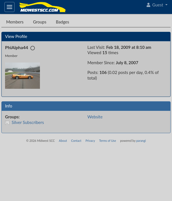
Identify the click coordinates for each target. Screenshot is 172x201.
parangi (141, 140)
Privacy (90, 140)
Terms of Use (107, 140)
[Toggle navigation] (9, 7)
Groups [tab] (39, 21)
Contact (76, 140)
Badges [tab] (62, 21)
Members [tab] (14, 21)
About (63, 140)
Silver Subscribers (28, 122)
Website (94, 116)
